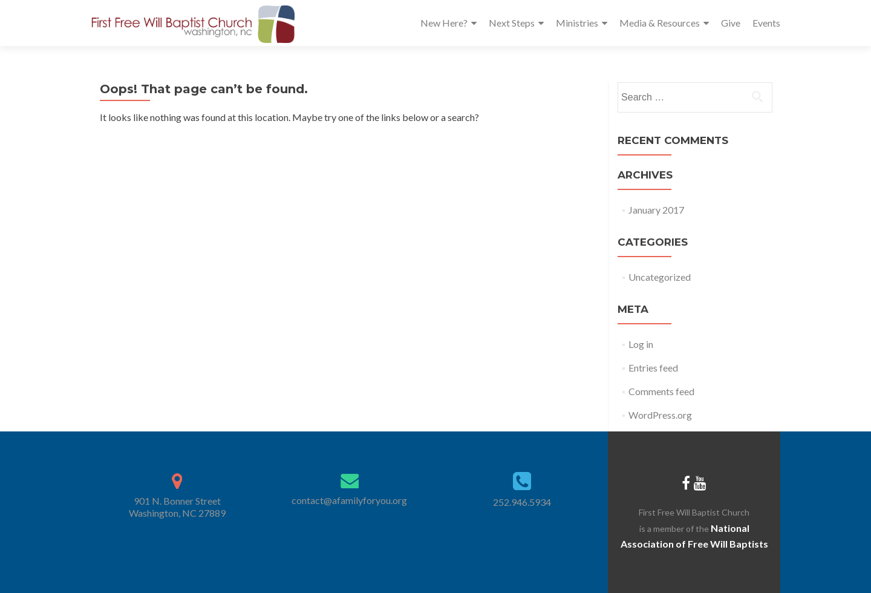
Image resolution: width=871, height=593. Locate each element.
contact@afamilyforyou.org (349, 500)
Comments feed (661, 391)
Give (730, 22)
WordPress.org (660, 415)
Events (766, 22)
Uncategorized (659, 277)
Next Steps (512, 22)
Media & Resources (659, 22)
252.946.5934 (522, 502)
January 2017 (656, 209)
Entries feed (653, 367)
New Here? (444, 22)
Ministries (577, 22)
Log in (640, 344)
